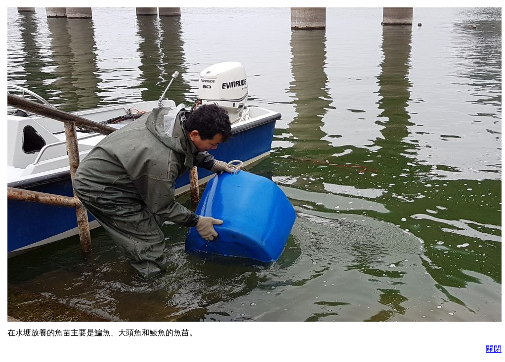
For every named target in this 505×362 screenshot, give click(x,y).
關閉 (494, 349)
